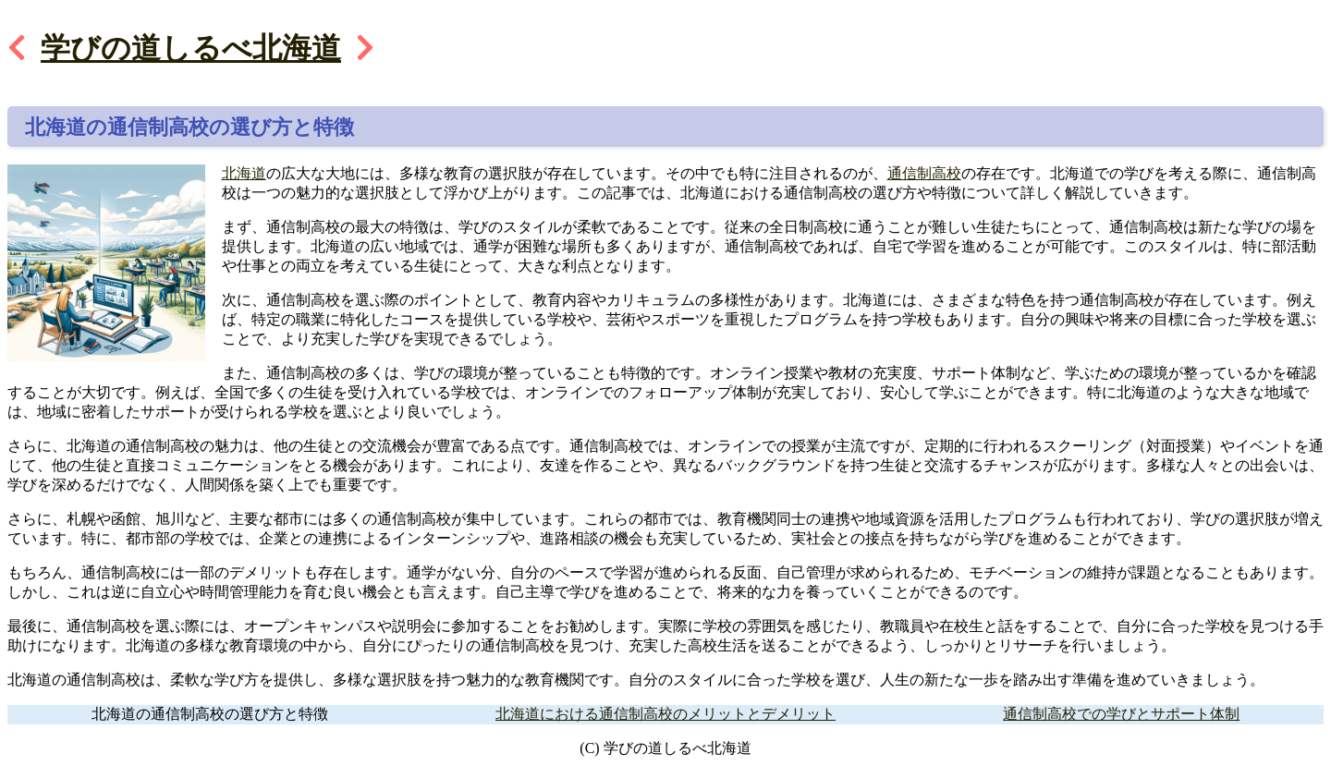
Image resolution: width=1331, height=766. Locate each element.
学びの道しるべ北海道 (191, 48)
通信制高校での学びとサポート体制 (1121, 714)
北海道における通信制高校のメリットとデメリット (665, 714)
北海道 (244, 173)
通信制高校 (924, 173)
